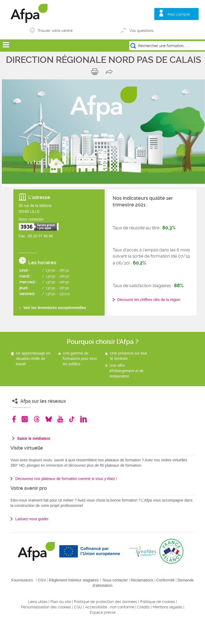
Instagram (24, 419)
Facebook (14, 419)
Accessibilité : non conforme (109, 607)
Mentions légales (167, 607)
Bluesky (48, 419)
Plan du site (60, 602)
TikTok (71, 419)
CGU (78, 607)
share (110, 72)
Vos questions (141, 30)
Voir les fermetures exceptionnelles (54, 308)
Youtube (60, 419)
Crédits (143, 607)
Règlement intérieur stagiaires (74, 580)
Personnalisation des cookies (46, 607)
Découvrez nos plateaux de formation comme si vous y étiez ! (66, 479)
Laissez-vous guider (32, 519)
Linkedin (83, 419)
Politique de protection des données (105, 602)
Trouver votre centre (55, 30)
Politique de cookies (157, 602)
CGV (42, 580)
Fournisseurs (22, 580)
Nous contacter (115, 580)
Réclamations (142, 580)
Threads (36, 419)
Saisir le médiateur (33, 438)
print (96, 72)
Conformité (165, 580)
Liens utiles (38, 602)
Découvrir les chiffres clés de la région (148, 300)
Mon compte (179, 14)
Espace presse (103, 612)
